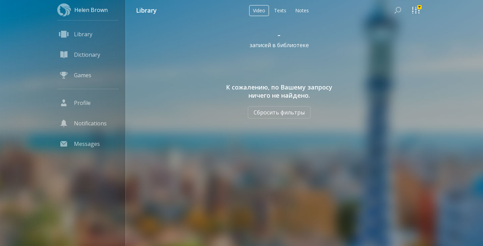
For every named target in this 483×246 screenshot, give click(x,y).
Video (259, 10)
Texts (280, 10)
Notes (302, 10)
